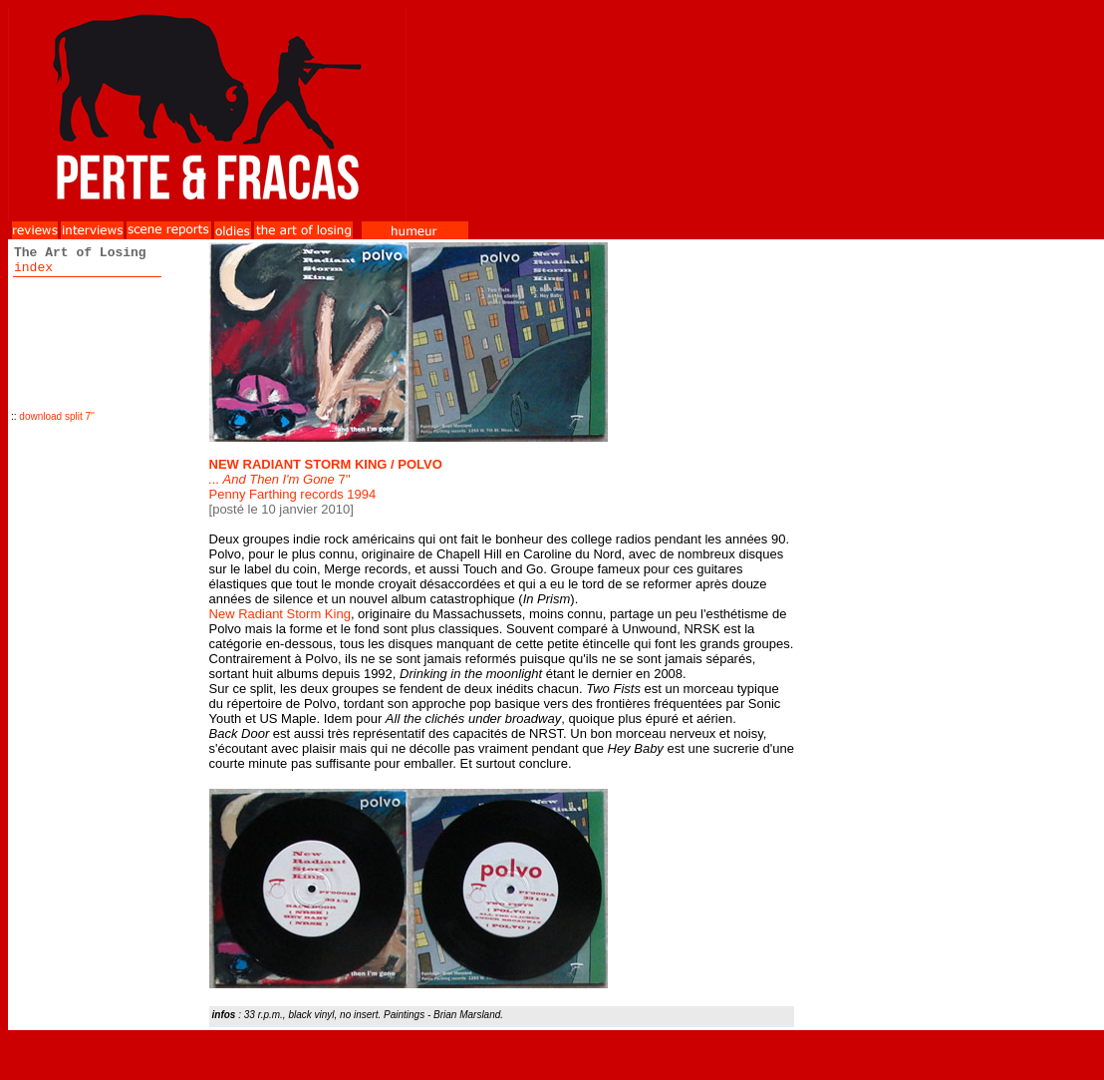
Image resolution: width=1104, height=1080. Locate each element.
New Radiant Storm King (280, 613)
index (33, 267)
